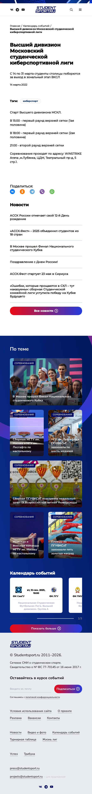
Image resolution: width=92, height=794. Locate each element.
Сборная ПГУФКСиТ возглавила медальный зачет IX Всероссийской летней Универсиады (45, 500)
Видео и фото (37, 732)
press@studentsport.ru (25, 768)
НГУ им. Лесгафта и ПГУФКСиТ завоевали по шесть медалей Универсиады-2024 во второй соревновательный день (65, 445)
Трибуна (29, 754)
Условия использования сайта (31, 711)
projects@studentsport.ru (26, 777)
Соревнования (24, 363)
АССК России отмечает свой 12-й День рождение (39, 217)
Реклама (16, 718)
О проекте (65, 711)
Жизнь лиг (49, 739)
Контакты (53, 718)
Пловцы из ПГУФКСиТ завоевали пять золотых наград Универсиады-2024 (64, 547)
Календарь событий (36, 25)
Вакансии (34, 718)
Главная (15, 25)
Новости (15, 732)
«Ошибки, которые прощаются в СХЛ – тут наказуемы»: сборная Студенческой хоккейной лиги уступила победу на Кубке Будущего (43, 291)
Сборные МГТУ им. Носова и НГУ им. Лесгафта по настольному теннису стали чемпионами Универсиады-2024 (26, 445)
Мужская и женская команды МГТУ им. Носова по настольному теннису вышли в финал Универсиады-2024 (26, 547)
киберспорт (30, 101)
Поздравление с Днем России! (34, 262)
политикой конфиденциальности (42, 697)
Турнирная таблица (23, 739)
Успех (14, 754)
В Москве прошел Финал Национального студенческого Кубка (42, 248)
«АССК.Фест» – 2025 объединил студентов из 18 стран (44, 232)
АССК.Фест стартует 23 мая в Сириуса (39, 274)
